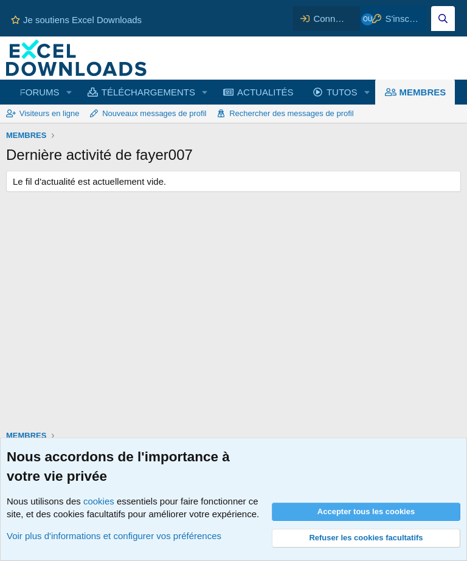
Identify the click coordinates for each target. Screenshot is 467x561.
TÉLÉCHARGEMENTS (148, 92)
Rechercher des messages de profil (291, 113)
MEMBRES (423, 92)
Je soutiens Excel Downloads (76, 20)
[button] (68, 92)
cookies (98, 501)
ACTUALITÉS (265, 92)
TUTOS (342, 92)
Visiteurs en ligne (49, 113)
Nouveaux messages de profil (154, 113)
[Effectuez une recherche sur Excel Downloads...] (443, 18)
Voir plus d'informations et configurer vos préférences (114, 536)
